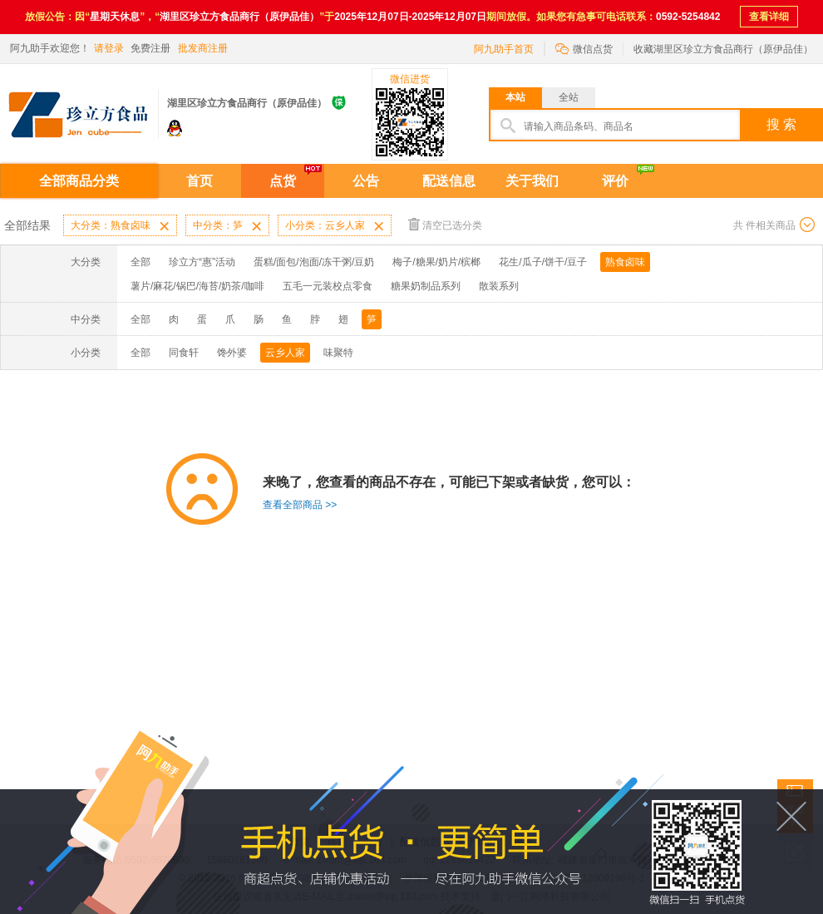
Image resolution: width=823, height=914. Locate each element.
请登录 (109, 48)
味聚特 (338, 352)
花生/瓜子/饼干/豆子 (543, 262)
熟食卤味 (625, 262)
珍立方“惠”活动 (202, 262)
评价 (615, 181)
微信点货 (584, 48)
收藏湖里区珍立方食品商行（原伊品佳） (723, 49)
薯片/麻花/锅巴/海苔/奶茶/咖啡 (197, 286)
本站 (515, 97)
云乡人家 (285, 352)
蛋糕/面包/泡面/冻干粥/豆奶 (314, 262)
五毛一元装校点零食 (327, 286)
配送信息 (449, 181)
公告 (365, 181)
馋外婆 (232, 352)
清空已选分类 (445, 224)
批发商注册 (203, 48)
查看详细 (769, 16)
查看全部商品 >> (300, 505)
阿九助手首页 (504, 49)
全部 (140, 262)
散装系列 (499, 286)
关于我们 (532, 181)
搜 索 (781, 124)
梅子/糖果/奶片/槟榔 (436, 262)
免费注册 (150, 48)
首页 (199, 181)
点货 (282, 181)
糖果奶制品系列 (426, 286)
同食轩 (184, 352)
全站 (569, 97)
